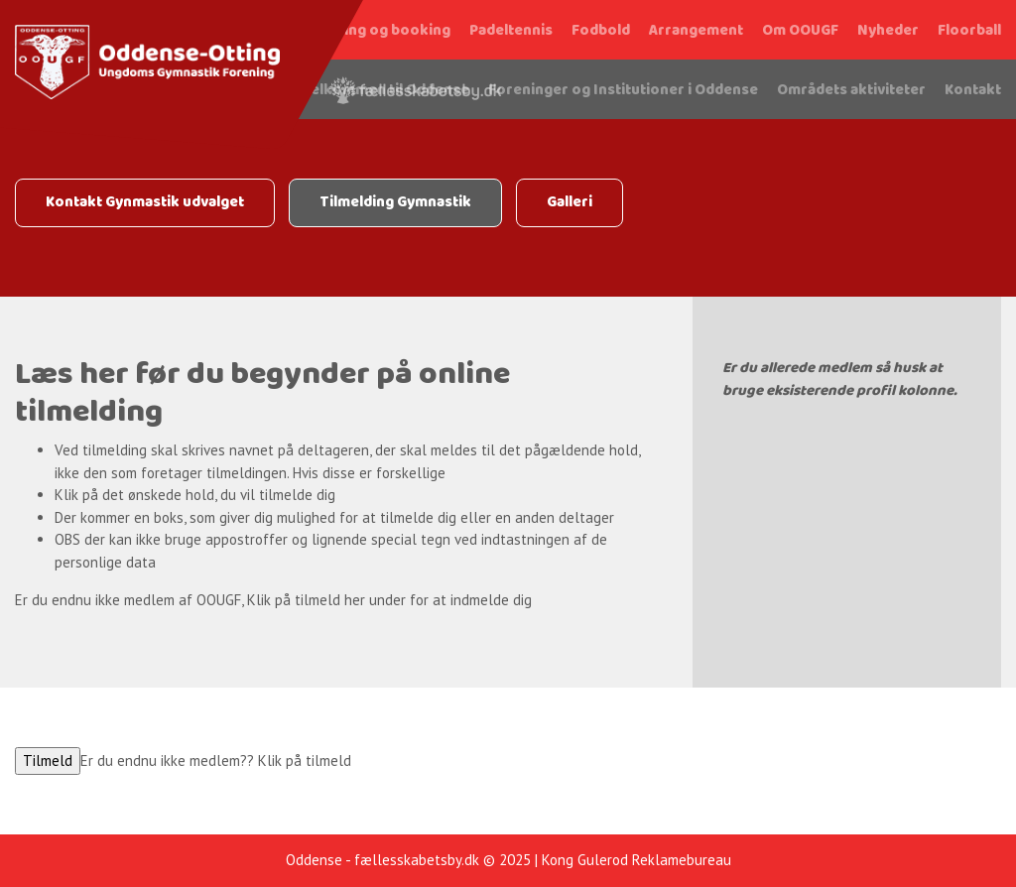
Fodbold (601, 31)
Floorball (969, 31)
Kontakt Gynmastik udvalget (145, 202)
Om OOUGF (800, 31)
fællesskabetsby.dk (416, 859)
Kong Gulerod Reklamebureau (636, 859)
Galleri (569, 202)
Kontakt (973, 90)
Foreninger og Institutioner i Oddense (623, 90)
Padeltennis (511, 31)
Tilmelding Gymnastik (395, 202)
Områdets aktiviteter (851, 90)
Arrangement (696, 31)
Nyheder (888, 31)
